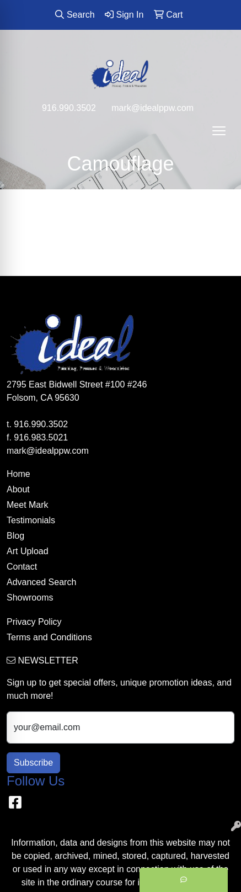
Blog (15, 535)
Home (18, 474)
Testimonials (31, 520)
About (18, 489)
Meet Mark (28, 504)
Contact (22, 566)
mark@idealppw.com (152, 108)
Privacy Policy (34, 621)
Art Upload (28, 551)
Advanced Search (41, 582)
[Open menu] (219, 131)
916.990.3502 (69, 108)
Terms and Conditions (49, 637)
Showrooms (30, 597)
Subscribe (33, 762)
